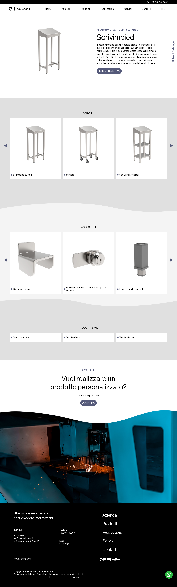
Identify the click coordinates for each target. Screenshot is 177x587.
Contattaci (88, 403)
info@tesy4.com (66, 544)
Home (48, 9)
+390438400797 (157, 2)
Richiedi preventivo (109, 71)
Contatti (146, 9)
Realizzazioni (107, 9)
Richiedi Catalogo (173, 52)
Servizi (128, 9)
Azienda (66, 9)
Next (171, 177)
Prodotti (85, 9)
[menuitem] (162, 9)
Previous (5, 177)
